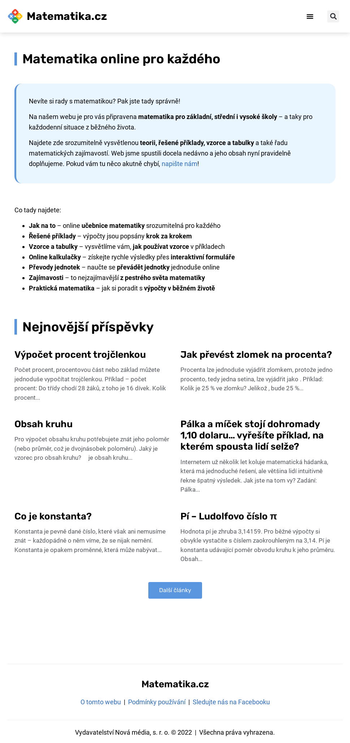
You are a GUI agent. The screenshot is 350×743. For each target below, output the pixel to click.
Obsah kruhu (43, 424)
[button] (310, 16)
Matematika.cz (67, 16)
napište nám (179, 163)
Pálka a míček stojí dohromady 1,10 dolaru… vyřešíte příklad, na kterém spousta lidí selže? (252, 435)
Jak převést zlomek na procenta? (256, 354)
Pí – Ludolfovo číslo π (229, 516)
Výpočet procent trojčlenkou (80, 354)
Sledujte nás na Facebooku (231, 702)
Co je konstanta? (53, 516)
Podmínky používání (156, 702)
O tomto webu (100, 702)
